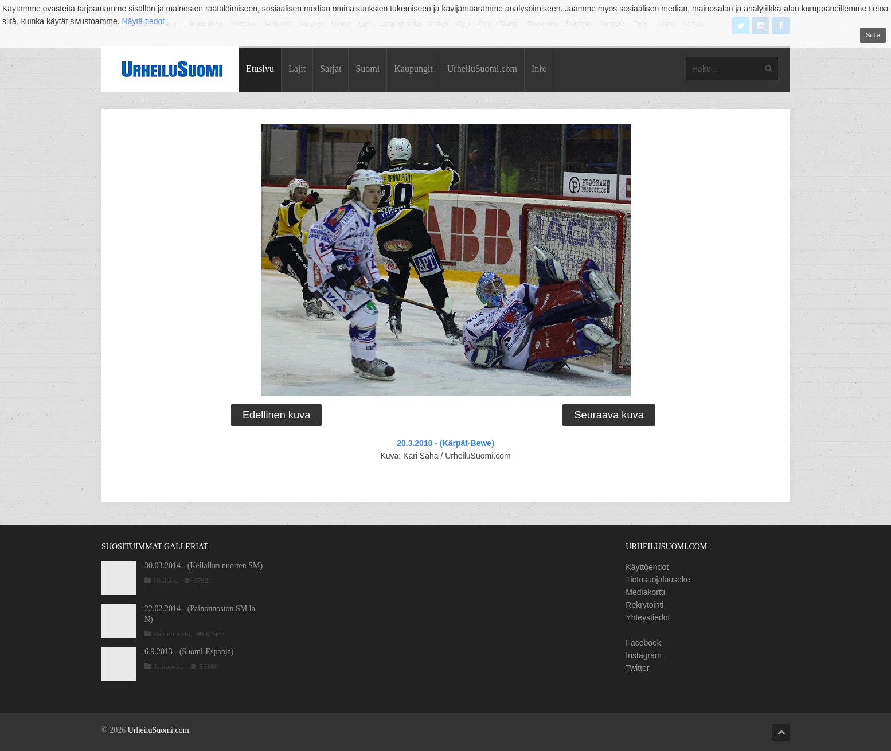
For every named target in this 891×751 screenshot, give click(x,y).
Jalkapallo (169, 666)
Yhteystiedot (648, 617)
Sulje (873, 35)
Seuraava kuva (608, 415)
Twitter (637, 667)
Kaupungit (413, 68)
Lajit (297, 68)
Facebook (643, 642)
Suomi (367, 68)
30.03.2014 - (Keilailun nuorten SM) (203, 565)
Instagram (643, 655)
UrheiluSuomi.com (482, 68)
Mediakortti (645, 592)
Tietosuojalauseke (658, 579)
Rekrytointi (644, 604)
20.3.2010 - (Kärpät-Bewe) (445, 443)
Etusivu (260, 68)
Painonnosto (172, 633)
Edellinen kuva (276, 415)
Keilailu (166, 580)
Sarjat (330, 68)
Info (539, 68)
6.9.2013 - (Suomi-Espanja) (189, 651)
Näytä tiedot (143, 21)
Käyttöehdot (647, 567)
